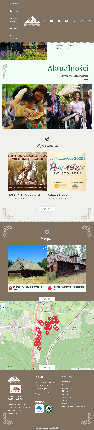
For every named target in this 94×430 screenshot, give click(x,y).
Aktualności (66, 394)
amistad (50, 428)
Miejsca (65, 391)
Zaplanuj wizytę (14, 19)
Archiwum (65, 400)
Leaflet (73, 368)
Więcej (86, 79)
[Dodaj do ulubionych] (44, 155)
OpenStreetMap (82, 368)
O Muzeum (15, 3)
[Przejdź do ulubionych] (44, 21)
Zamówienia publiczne (43, 389)
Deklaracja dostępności (43, 385)
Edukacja (14, 11)
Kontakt (13, 28)
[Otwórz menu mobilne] (3, 21)
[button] (54, 320)
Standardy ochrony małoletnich (73, 407)
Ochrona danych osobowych (45, 382)
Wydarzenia (66, 397)
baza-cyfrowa (13, 37)
